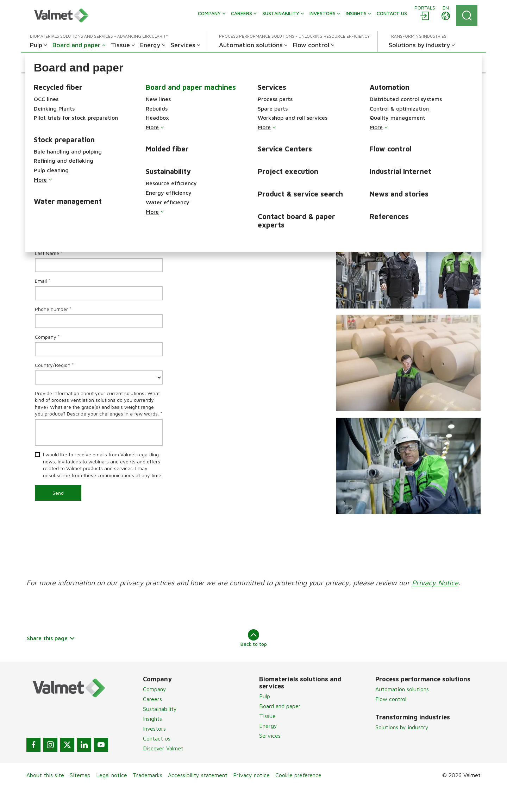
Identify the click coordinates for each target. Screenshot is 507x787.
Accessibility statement (197, 775)
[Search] (466, 15)
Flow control (390, 699)
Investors (154, 728)
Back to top (253, 638)
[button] (59, 62)
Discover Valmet (163, 748)
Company (154, 689)
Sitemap (80, 775)
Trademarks (147, 775)
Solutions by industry (401, 727)
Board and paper (280, 706)
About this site (45, 775)
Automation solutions (402, 689)
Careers (152, 699)
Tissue (267, 716)
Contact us (156, 738)
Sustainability (160, 709)
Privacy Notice (435, 583)
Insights (152, 719)
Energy (268, 726)
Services (270, 735)
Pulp (264, 696)
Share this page (51, 638)
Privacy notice (251, 775)
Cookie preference (298, 775)
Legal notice (111, 775)
